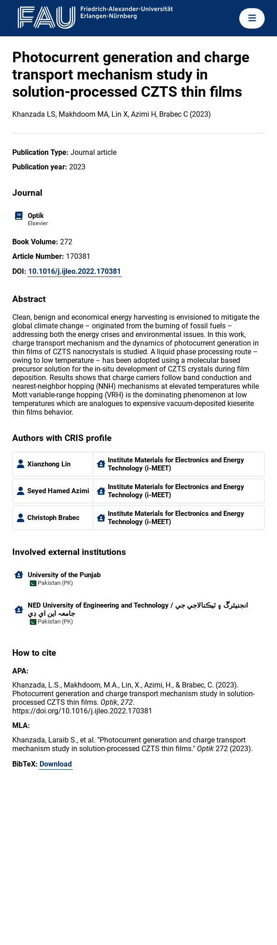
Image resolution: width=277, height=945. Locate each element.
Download (56, 764)
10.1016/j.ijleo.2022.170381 (74, 271)
